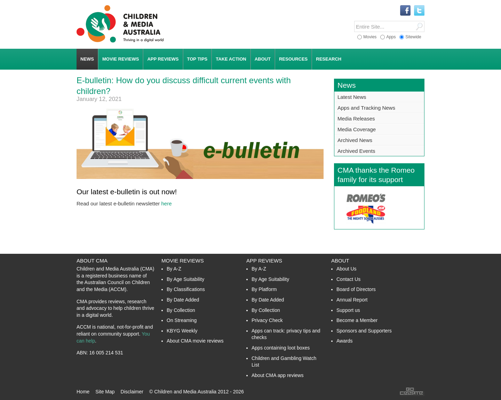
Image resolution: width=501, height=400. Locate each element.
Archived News (354, 140)
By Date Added (183, 300)
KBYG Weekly (182, 331)
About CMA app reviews (277, 375)
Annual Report (352, 300)
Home (83, 391)
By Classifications (186, 289)
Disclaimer (132, 391)
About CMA (92, 261)
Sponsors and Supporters (364, 331)
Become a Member (356, 320)
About (340, 261)
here (166, 203)
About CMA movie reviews (195, 341)
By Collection (181, 310)
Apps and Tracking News (366, 108)
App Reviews (264, 261)
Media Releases (356, 118)
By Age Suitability (185, 279)
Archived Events (356, 151)
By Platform (264, 289)
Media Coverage (356, 129)
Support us (348, 310)
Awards (344, 341)
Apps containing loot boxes (281, 348)
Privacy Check (267, 320)
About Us (346, 269)
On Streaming (182, 320)
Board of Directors (356, 289)
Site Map (104, 391)
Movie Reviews (182, 261)
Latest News (351, 97)
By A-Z (174, 269)
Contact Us (348, 279)
